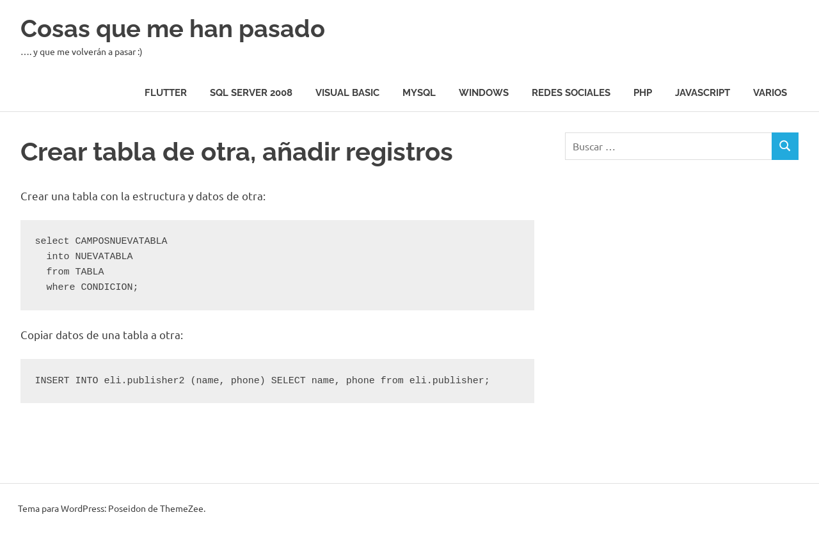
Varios (770, 93)
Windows (484, 93)
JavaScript (702, 93)
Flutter (166, 93)
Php (642, 93)
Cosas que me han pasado (172, 28)
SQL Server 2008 (251, 93)
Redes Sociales (571, 93)
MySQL (419, 93)
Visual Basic (347, 93)
